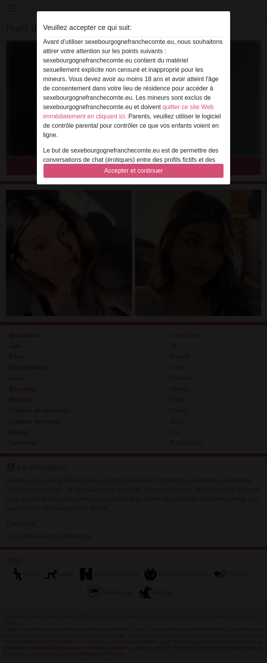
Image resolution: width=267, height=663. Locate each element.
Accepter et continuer (133, 170)
